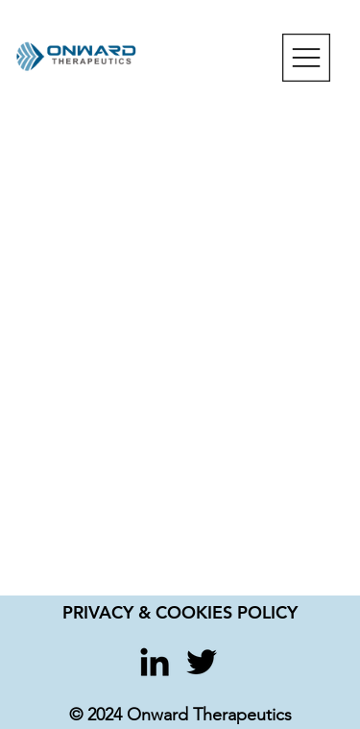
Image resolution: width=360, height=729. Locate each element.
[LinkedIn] (154, 662)
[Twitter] (201, 662)
